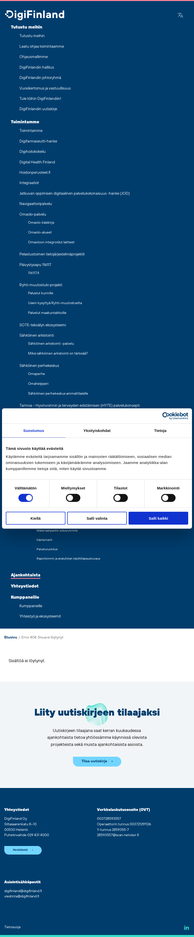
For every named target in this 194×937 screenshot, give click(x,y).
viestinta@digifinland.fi (21, 896)
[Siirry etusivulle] (34, 16)
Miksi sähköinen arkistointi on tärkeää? (58, 353)
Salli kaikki (158, 518)
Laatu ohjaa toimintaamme (41, 46)
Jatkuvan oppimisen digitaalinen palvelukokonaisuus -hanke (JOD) (74, 193)
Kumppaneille (25, 597)
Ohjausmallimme (33, 56)
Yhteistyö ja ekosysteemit (40, 616)
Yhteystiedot (25, 586)
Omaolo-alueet (40, 232)
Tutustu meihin (26, 27)
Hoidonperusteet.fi (34, 172)
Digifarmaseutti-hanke (38, 141)
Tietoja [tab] (160, 430)
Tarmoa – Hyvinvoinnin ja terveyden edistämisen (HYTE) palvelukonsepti (79, 405)
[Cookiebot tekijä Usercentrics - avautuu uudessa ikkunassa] (166, 416)
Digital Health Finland (37, 162)
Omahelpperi (38, 384)
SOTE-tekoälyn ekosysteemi (42, 325)
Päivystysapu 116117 (35, 264)
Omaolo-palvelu (32, 214)
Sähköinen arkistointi (36, 335)
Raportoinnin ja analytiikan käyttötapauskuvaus (68, 559)
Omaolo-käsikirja (41, 222)
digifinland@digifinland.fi (23, 891)
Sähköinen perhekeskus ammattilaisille (58, 393)
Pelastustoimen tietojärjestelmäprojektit (52, 254)
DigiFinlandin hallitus (36, 67)
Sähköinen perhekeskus (39, 365)
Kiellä (36, 518)
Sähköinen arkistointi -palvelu (51, 343)
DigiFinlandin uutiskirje (38, 109)
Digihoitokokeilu (32, 151)
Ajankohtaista (25, 575)
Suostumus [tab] (33, 430)
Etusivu (10, 637)
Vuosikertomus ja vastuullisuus (45, 88)
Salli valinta (97, 518)
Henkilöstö (20, 850)
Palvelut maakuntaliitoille (47, 313)
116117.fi (33, 273)
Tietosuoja (12, 927)
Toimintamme (25, 122)
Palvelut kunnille (40, 293)
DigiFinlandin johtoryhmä (40, 77)
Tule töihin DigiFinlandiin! (40, 98)
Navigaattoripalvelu (35, 203)
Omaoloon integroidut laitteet (51, 242)
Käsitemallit (44, 540)
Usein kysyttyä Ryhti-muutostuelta (55, 303)
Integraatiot (29, 183)
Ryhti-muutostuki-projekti (40, 285)
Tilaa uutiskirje (94, 761)
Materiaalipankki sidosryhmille (57, 531)
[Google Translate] (180, 15)
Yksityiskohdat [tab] (96, 430)
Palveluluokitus (47, 549)
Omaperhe (36, 374)
